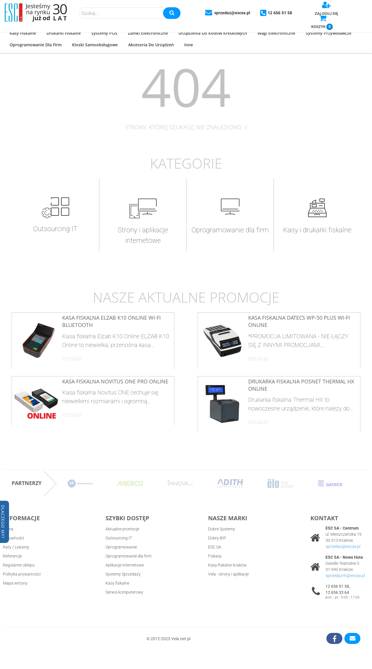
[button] (22, 33)
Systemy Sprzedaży (123, 574)
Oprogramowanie (121, 547)
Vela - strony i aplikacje (228, 574)
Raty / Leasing (16, 547)
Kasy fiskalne (117, 583)
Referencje (12, 556)
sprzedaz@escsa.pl (343, 546)
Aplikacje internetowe (124, 565)
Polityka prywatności (22, 574)
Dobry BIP (217, 538)
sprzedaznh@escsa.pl (345, 575)
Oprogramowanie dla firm (128, 556)
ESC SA (214, 547)
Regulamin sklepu (19, 565)
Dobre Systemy (221, 529)
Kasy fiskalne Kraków (227, 565)
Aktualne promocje (122, 529)
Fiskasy (215, 556)
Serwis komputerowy (124, 592)
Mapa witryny (15, 583)
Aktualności (13, 538)
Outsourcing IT (118, 538)
